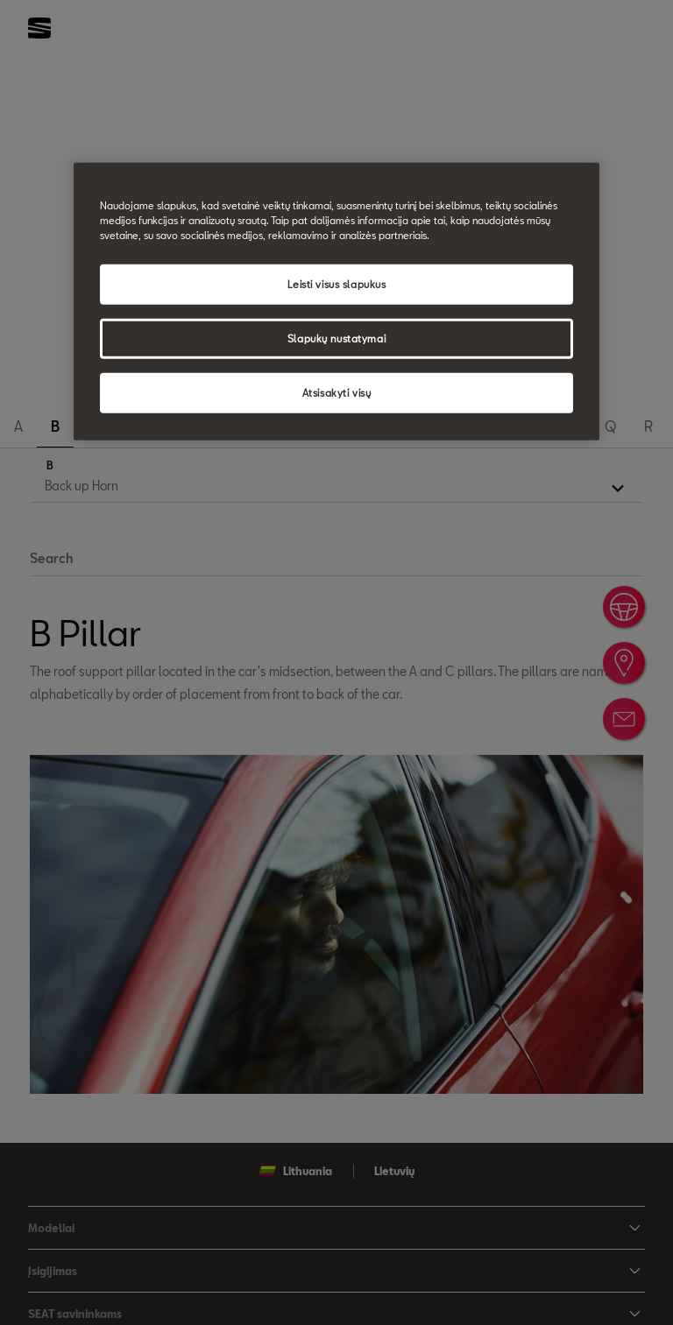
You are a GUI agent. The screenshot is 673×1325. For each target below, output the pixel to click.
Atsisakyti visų (337, 392)
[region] (336, 301)
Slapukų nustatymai (336, 338)
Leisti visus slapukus (336, 284)
